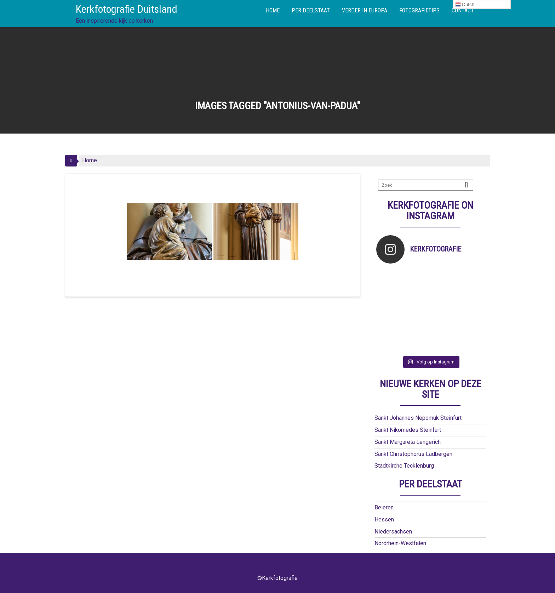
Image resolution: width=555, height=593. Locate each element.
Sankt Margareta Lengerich (407, 442)
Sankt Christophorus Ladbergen (413, 454)
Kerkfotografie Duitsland (126, 9)
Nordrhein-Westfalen (400, 543)
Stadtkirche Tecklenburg (404, 465)
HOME (273, 10)
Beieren (384, 507)
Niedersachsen (393, 531)
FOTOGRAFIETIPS (419, 10)
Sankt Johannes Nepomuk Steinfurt (418, 417)
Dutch (465, 4)
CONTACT (463, 10)
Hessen (384, 519)
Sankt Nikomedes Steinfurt (407, 430)
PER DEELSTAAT (311, 10)
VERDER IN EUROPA (364, 10)
